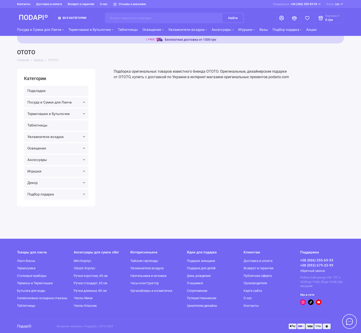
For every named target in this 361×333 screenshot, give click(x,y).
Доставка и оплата (49, 4)
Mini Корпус (82, 261)
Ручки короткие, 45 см (91, 276)
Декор (56, 183)
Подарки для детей (201, 268)
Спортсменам (197, 291)
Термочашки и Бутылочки (90, 30)
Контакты (23, 4)
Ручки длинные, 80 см (90, 291)
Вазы (263, 30)
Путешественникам (201, 298)
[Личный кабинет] (282, 18)
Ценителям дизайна (202, 305)
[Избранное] (307, 18)
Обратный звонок (312, 271)
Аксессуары (223, 30)
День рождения (199, 276)
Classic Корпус (84, 268)
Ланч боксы (26, 261)
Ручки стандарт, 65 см (90, 283)
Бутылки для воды (31, 291)
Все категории (72, 18)
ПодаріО (24, 326)
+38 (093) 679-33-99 (316, 265)
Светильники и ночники (148, 276)
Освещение (153, 30)
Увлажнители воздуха (187, 30)
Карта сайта (253, 291)
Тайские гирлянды (144, 261)
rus (334, 4)
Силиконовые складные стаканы (42, 298)
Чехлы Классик (85, 305)
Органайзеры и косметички (151, 291)
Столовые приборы (32, 276)
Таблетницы (128, 30)
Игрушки (246, 30)
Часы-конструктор (144, 283)
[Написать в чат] (349, 321)
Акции (311, 30)
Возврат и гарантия (81, 4)
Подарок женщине (201, 261)
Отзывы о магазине (129, 4)
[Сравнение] (294, 18)
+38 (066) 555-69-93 (297, 4)
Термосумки (26, 268)
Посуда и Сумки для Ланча (40, 30)
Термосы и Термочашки (35, 283)
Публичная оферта (258, 276)
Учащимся (195, 283)
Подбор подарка (287, 30)
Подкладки (36, 91)
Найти (233, 18)
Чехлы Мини (83, 298)
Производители (255, 283)
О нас (104, 4)
